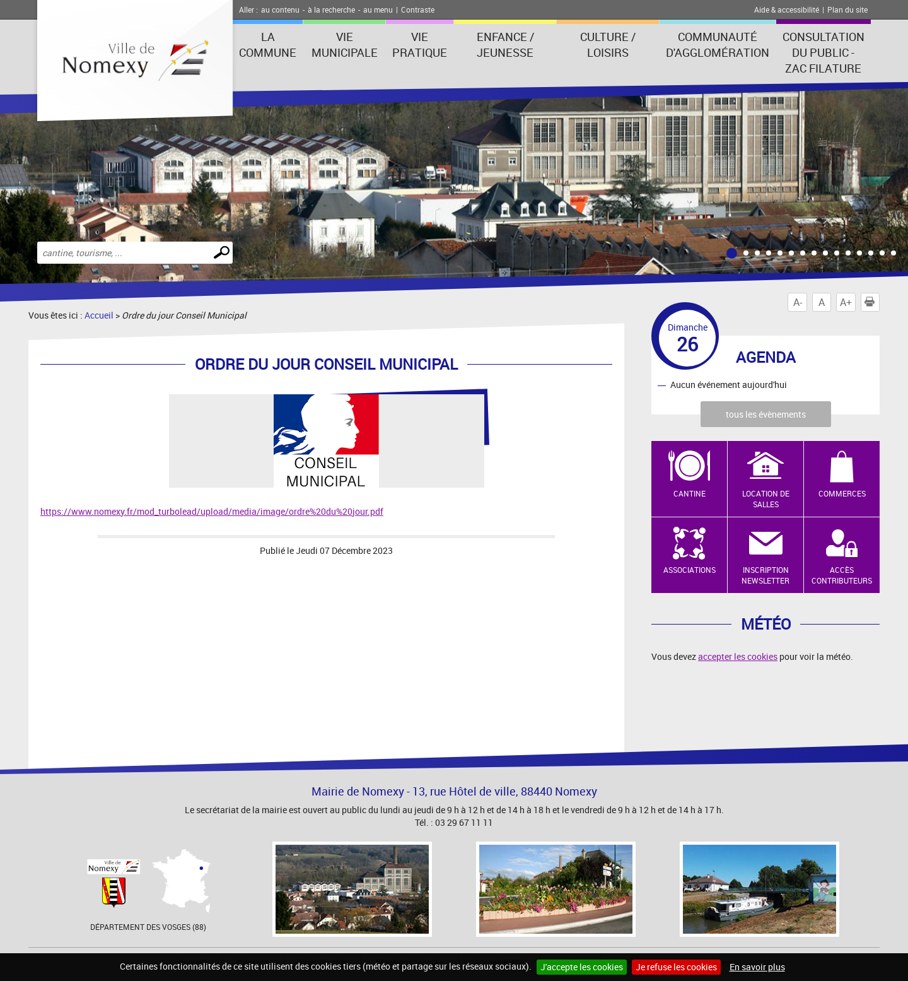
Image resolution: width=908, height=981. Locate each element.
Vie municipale (344, 44)
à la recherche (331, 9)
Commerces (842, 493)
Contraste (417, 9)
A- (797, 302)
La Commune (267, 44)
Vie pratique (419, 44)
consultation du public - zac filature (823, 52)
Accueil (99, 315)
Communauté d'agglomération (717, 44)
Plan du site (847, 9)
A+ (846, 302)
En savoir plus (757, 967)
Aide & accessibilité (786, 9)
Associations (689, 570)
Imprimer (872, 302)
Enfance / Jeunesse (505, 44)
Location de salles (765, 498)
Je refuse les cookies (676, 967)
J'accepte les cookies (581, 967)
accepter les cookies (737, 656)
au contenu (280, 9)
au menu (378, 9)
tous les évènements (766, 414)
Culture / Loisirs (608, 44)
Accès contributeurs (842, 575)
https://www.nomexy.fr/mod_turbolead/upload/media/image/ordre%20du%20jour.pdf (211, 511)
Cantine (689, 493)
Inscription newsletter (765, 575)
